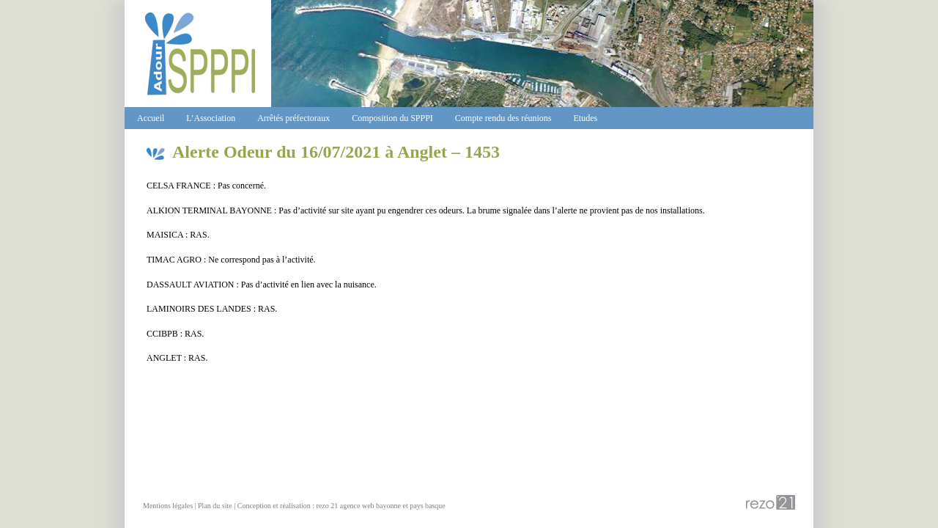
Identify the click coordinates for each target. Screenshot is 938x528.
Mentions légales (168, 506)
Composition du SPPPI (392, 118)
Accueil (150, 118)
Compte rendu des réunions (503, 118)
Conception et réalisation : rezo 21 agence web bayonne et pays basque (341, 506)
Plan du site (215, 506)
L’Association (210, 118)
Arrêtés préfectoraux (293, 118)
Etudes (586, 118)
